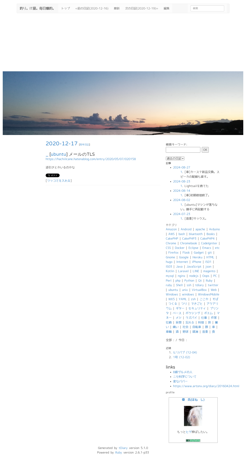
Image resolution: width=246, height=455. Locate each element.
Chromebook (188, 243)
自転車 (196, 326)
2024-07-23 (181, 213)
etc (217, 247)
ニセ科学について (184, 376)
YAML (183, 299)
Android (186, 229)
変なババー (180, 381)
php (177, 280)
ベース (177, 313)
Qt (200, 280)
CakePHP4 (207, 238)
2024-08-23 (181, 181)
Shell (179, 285)
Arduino (214, 229)
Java (179, 266)
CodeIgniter (209, 243)
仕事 (204, 317)
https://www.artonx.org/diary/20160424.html (206, 386)
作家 (214, 317)
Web (214, 289)
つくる (172, 303)
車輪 (169, 331)
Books (211, 234)
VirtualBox (199, 289)
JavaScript (194, 266)
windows (188, 294)
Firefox (173, 252)
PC (215, 275)
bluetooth (196, 234)
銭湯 (195, 331)
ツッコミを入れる (58, 180)
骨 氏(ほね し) (193, 399)
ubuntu (58, 154)
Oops (205, 275)
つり (184, 303)
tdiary (199, 285)
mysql (170, 275)
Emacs (206, 247)
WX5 (171, 299)
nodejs (193, 275)
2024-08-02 (181, 199)
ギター (180, 308)
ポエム (208, 313)
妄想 (178, 322)
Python (189, 280)
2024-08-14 (181, 190)
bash (182, 234)
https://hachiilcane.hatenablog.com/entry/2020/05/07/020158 (91, 159)
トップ (65, 8)
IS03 (169, 266)
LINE (196, 271)
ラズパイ (191, 317)
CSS (168, 247)
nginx (181, 275)
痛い (176, 326)
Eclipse (193, 247)
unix (185, 289)
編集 (166, 8)
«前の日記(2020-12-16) (91, 8)
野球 (185, 331)
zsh (193, 299)
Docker (180, 247)
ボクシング (192, 313)
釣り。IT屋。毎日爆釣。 (38, 8)
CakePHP (172, 238)
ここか (204, 299)
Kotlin (170, 271)
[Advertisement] (123, 44)
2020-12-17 (62, 143)
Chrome (171, 243)
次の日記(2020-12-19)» (141, 8)
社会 (185, 326)
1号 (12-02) (181, 357)
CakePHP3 (189, 238)
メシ (178, 317)
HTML (210, 257)
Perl (168, 280)
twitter (213, 285)
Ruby (209, 280)
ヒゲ (189, 431)
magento (209, 271)
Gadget (199, 252)
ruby (169, 285)
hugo (169, 261)
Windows (172, 294)
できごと (197, 303)
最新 (117, 8)
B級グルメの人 (182, 372)
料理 (201, 322)
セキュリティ (197, 308)
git (210, 252)
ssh (189, 285)
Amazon (171, 229)
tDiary (123, 447)
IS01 (208, 261)
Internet (182, 261)
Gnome (170, 257)
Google (184, 257)
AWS (171, 234)
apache (200, 229)
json (208, 266)
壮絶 (169, 322)
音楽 (205, 331)
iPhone (196, 261)
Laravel (183, 271)
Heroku (197, 257)
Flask (186, 252)
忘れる (189, 322)
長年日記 (84, 144)
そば (215, 299)
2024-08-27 (181, 167)
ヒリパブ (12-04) (185, 352)
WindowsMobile (208, 294)
